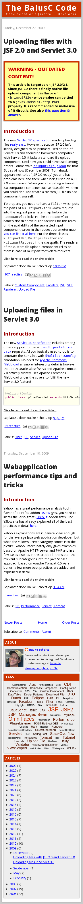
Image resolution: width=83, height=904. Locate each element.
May (16, 873)
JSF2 (69, 285)
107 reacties (13, 274)
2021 (12, 790)
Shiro (27, 734)
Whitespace (58, 748)
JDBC (33, 710)
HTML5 (31, 705)
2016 (12, 814)
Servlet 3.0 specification (34, 140)
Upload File (27, 289)
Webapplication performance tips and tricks (40, 475)
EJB (50, 698)
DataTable (14, 694)
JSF (62, 285)
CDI (67, 684)
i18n (40, 705)
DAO (70, 691)
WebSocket (35, 748)
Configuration (68, 688)
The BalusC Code (41, 7)
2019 (12, 800)
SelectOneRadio (67, 730)
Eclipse (38, 698)
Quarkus (23, 727)
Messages (55, 715)
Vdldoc (64, 745)
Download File (55, 694)
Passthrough (44, 720)
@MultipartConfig (60, 355)
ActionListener (19, 685)
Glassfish (70, 702)
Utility (64, 741)
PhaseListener (20, 723)
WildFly (71, 748)
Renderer (10, 289)
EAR (26, 698)
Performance (30, 606)
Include (64, 705)
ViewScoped (17, 748)
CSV (35, 691)
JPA (42, 710)
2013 (12, 829)
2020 (12, 795)
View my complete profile (41, 668)
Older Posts (70, 622)
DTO (71, 694)
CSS (27, 691)
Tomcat (59, 606)
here (33, 525)
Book (58, 685)
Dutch (16, 698)
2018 (12, 804)
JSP (26, 437)
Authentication (46, 685)
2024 (12, 775)
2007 (12, 889)
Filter (18, 437)
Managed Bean (33, 714)
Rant (34, 726)
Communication (17, 688)
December (21, 853)
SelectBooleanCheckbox (20, 730)
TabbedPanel (14, 738)
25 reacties (12, 426)
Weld (46, 748)
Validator (22, 744)
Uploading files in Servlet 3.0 (33, 314)
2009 (12, 848)
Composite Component (43, 688)
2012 (12, 834)
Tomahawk (30, 737)
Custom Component (29, 285)
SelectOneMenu (45, 730)
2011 (12, 838)
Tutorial (69, 737)
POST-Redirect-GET (46, 723)
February (19, 878)
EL (58, 698)
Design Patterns (33, 694)
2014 (12, 824)
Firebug (42, 517)
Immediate (51, 705)
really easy (17, 144)
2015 (12, 819)
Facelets (52, 285)
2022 (12, 785)
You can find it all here (20, 234)
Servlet (35, 437)
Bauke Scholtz (39, 650)
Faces (39, 701)
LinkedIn (55, 663)
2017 (12, 809)
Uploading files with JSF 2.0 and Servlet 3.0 (40, 46)
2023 (12, 780)
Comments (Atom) (37, 631)
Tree (57, 738)
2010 (12, 843)
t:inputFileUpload (49, 166)
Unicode (19, 741)
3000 (12, 765)
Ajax (32, 684)
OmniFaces (21, 719)
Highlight (19, 705)
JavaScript (18, 710)
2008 (12, 884)
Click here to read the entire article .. (30, 259)
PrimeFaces (67, 723)
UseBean (52, 741)
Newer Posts (13, 622)
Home (42, 622)
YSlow (45, 513)
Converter (16, 691)
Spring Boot (40, 734)
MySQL (69, 715)
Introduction (19, 131)
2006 (12, 894)
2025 (12, 770)
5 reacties (11, 595)
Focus (59, 702)
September (21, 868)
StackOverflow (62, 734)
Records (44, 727)
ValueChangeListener (45, 744)
